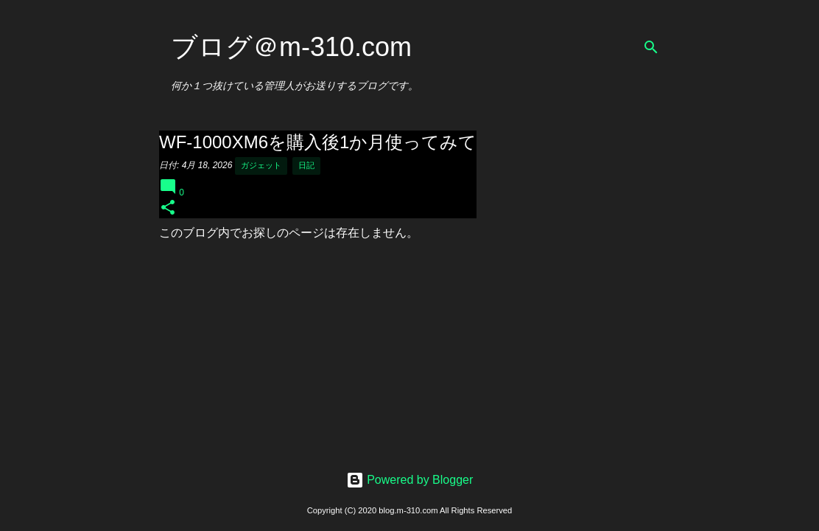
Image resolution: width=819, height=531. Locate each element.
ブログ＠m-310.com (291, 47)
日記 (306, 165)
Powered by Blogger (410, 479)
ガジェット (261, 165)
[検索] (651, 47)
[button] (168, 208)
